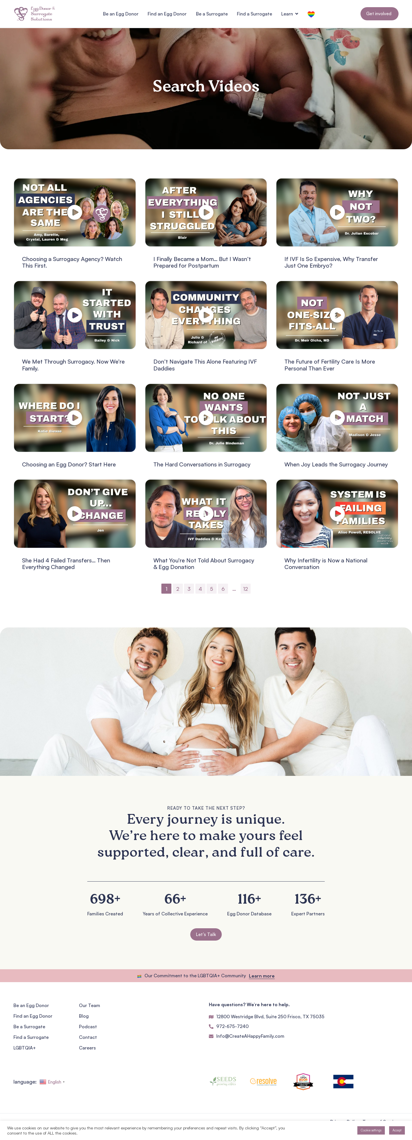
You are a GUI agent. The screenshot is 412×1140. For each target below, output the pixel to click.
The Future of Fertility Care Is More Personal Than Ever (329, 368)
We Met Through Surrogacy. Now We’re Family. (73, 368)
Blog (84, 1019)
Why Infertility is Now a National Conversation (325, 566)
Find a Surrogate (31, 1040)
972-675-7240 (232, 1029)
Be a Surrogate (29, 1029)
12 (245, 591)
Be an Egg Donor (31, 1008)
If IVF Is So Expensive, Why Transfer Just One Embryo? (331, 265)
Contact (88, 1040)
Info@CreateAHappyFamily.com (250, 1039)
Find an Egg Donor (32, 1019)
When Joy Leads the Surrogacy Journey (336, 466)
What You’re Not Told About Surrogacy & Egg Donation (203, 566)
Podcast (88, 1029)
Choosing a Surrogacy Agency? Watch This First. (72, 265)
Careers (87, 1050)
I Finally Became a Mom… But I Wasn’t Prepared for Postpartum (202, 265)
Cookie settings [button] (371, 1130)
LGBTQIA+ (24, 1050)
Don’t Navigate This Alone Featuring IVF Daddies (205, 368)
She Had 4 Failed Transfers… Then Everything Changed (66, 566)
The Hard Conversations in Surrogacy (202, 466)
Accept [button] (397, 1130)
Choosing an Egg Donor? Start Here (69, 466)
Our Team (89, 1008)
